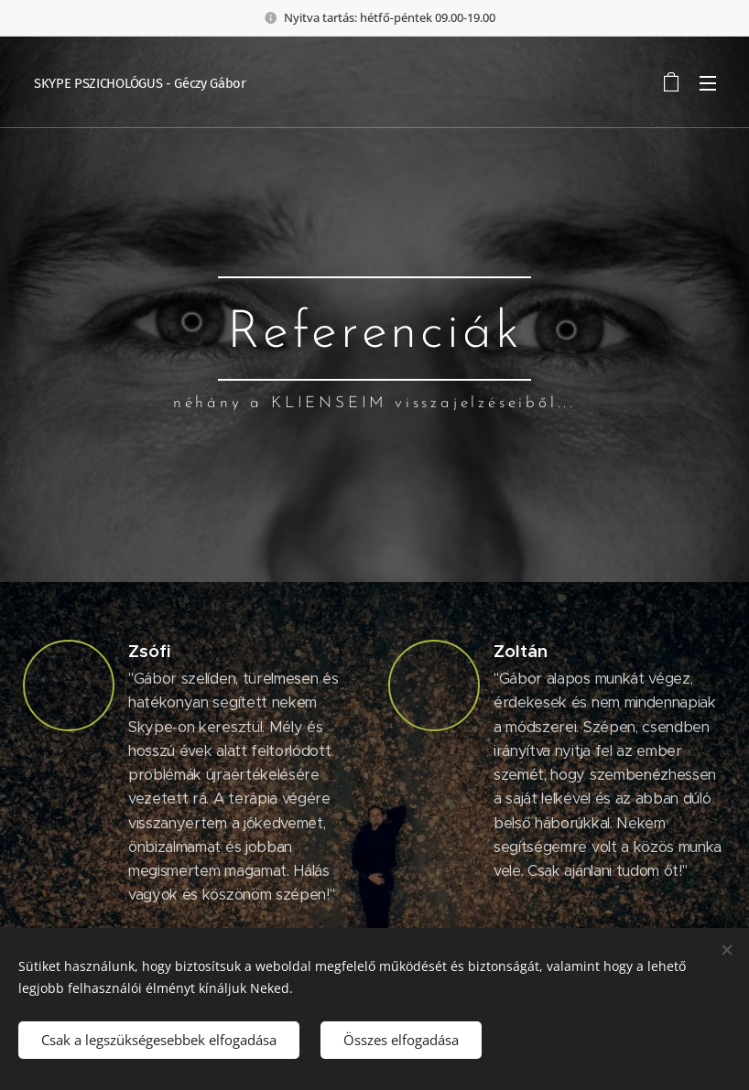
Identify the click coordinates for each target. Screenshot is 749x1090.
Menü (708, 83)
